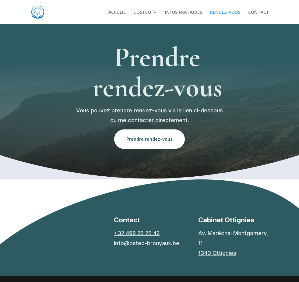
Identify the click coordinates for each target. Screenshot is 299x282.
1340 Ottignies (217, 253)
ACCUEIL (116, 12)
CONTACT (258, 12)
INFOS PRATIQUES (183, 12)
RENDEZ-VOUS (225, 12)
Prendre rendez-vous (149, 139)
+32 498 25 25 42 (137, 233)
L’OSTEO (142, 12)
